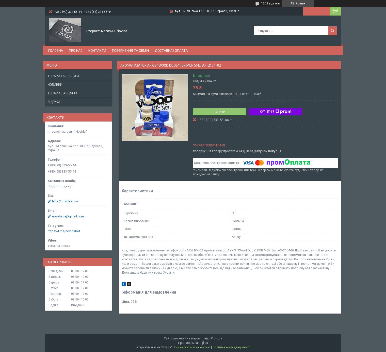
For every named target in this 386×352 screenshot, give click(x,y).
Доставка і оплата (171, 50)
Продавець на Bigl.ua (193, 343)
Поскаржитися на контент (192, 347)
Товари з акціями (62, 93)
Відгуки (54, 102)
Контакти (97, 50)
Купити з (275, 111)
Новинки (55, 85)
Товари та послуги (63, 76)
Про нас (75, 50)
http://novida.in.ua (65, 201)
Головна (55, 50)
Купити (219, 112)
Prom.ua (216, 338)
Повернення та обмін (130, 50)
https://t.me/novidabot (64, 231)
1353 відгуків (270, 3)
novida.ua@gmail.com (68, 216)
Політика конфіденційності (231, 347)
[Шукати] (332, 30)
